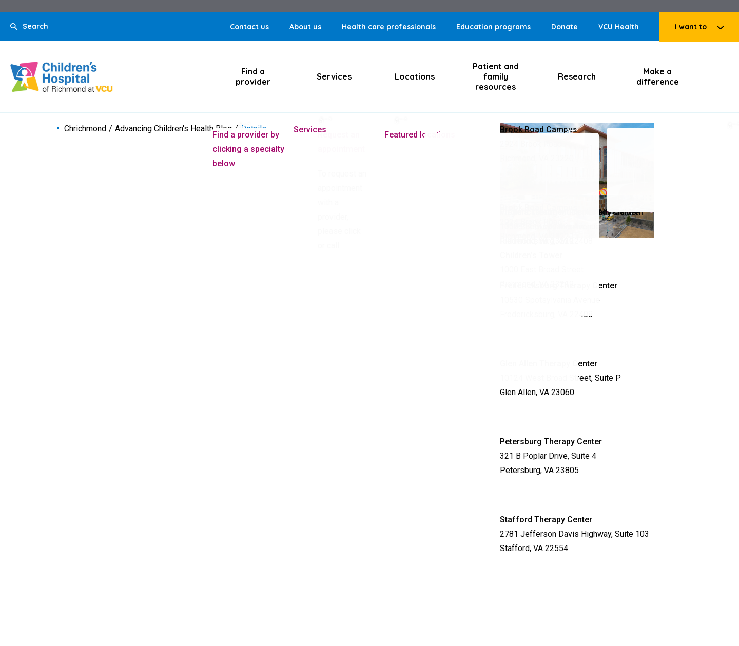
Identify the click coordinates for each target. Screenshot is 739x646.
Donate (564, 26)
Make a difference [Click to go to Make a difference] (657, 76)
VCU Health (618, 26)
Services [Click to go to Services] (334, 76)
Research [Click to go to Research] (577, 76)
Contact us (249, 26)
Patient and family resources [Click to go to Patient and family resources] (496, 76)
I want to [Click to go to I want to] (691, 26)
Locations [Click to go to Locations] (415, 76)
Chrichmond (85, 129)
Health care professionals (389, 26)
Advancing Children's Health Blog (173, 129)
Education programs (493, 26)
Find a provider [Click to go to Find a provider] (253, 76)
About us (305, 26)
